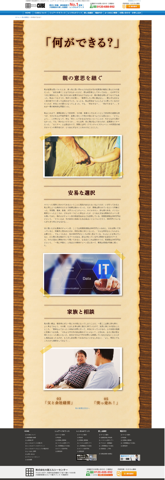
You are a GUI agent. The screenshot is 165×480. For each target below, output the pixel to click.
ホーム (17, 17)
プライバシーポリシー (33, 457)
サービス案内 (61, 434)
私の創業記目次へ (82, 408)
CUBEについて (31, 434)
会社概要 (29, 459)
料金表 (59, 437)
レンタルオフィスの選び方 (34, 443)
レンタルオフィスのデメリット (36, 446)
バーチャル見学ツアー (63, 443)
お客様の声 (30, 440)
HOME (26, 431)
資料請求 (59, 451)
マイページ (137, 1)
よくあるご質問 (31, 451)
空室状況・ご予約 (106, 448)
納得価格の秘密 (31, 437)
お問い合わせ (31, 454)
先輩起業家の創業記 (106, 453)
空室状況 (130, 1)
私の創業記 (25, 17)
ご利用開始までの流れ (63, 446)
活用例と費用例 (61, 440)
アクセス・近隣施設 (106, 443)
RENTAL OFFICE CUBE (36, 6)
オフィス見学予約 (62, 448)
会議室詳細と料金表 (106, 437)
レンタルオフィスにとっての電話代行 (38, 448)
